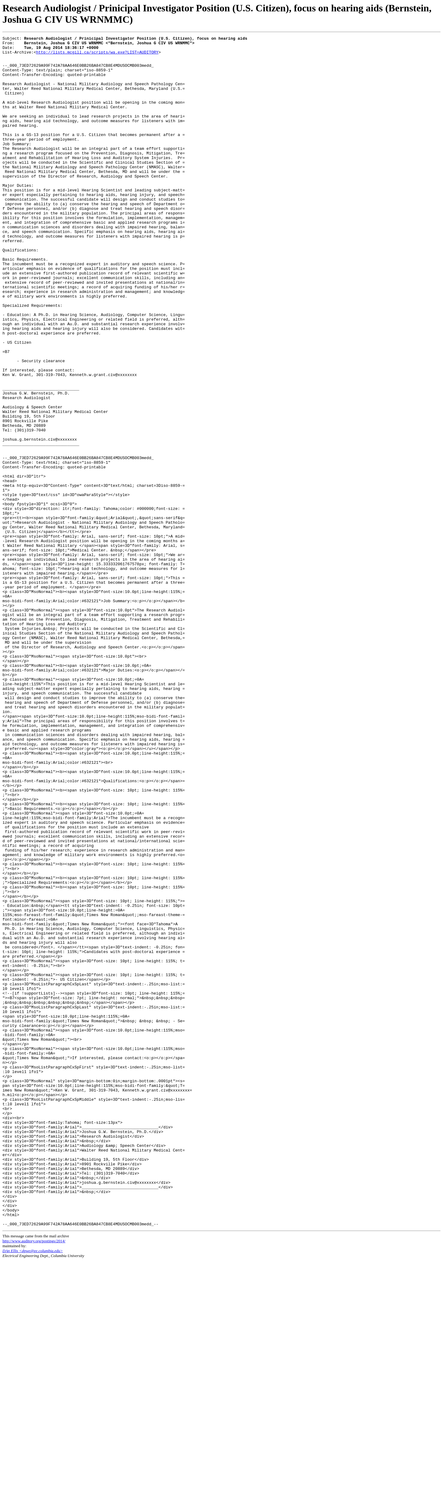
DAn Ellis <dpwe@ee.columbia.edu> (32, 1488)
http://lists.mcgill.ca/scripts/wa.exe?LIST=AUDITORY (97, 55)
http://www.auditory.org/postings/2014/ (34, 1478)
